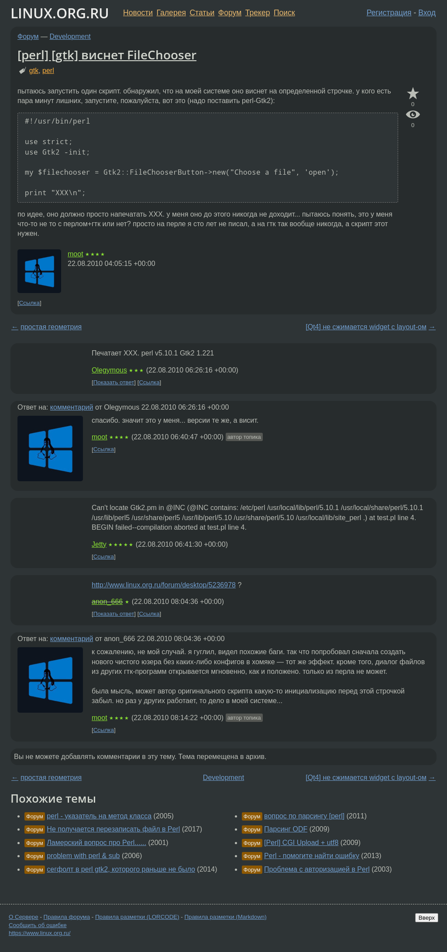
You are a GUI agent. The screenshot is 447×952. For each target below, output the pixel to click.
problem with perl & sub (83, 855)
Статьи (201, 12)
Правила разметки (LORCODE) (137, 917)
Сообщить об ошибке (38, 925)
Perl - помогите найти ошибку (311, 855)
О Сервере (23, 917)
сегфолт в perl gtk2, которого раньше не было (121, 869)
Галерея (171, 12)
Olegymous (109, 370)
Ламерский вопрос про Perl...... (96, 842)
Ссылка (29, 303)
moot (75, 254)
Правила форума (67, 917)
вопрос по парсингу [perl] (304, 816)
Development (70, 36)
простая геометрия (51, 327)
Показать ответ (113, 382)
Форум (229, 12)
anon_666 (107, 601)
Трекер (257, 12)
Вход (427, 12)
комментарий (71, 407)
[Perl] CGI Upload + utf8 (301, 842)
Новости (138, 12)
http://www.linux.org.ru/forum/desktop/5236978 (164, 585)
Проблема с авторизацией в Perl (317, 869)
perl (48, 70)
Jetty (99, 544)
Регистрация (389, 12)
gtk (33, 70)
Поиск (284, 12)
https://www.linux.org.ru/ (39, 933)
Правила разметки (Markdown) (225, 917)
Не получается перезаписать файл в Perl (113, 829)
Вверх (427, 917)
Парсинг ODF (285, 829)
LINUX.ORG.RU (59, 12)
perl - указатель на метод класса (99, 816)
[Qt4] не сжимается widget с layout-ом (366, 327)
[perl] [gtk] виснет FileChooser (106, 54)
